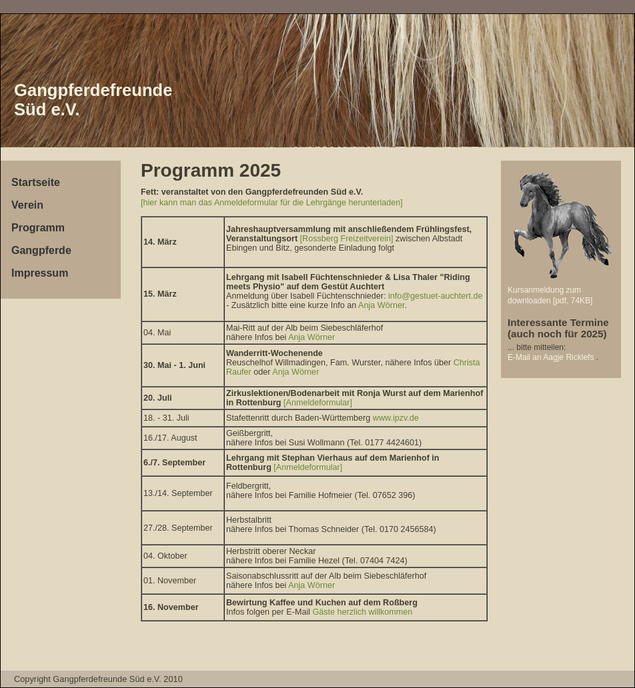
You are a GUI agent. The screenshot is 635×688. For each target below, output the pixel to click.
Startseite (35, 182)
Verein (27, 205)
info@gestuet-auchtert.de (435, 296)
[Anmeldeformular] (316, 402)
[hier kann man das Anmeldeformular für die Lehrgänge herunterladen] (272, 202)
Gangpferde (41, 250)
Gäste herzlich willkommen (363, 612)
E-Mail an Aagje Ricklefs (552, 357)
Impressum (39, 273)
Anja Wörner (381, 305)
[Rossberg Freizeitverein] (347, 238)
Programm (38, 227)
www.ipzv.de (396, 418)
